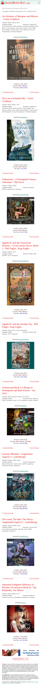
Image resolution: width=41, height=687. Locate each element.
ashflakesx (24, 117)
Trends (8, 683)
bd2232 (24, 406)
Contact (4, 683)
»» (27, 659)
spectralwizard (24, 261)
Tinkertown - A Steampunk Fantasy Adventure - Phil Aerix (19, 180)
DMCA (12, 683)
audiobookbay (30, 682)
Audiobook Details (8, 92)
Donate (36, 682)
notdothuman (24, 471)
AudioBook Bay (17, 2)
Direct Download (34, 92)
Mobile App (18, 683)
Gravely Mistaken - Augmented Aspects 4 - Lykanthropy (17, 455)
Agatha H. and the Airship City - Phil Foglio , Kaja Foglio (20, 325)
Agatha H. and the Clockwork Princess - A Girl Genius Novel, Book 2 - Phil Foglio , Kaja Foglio (20, 245)
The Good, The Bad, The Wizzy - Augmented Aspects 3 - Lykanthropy (20, 520)
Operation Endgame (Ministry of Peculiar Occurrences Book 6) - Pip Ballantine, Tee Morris (19, 587)
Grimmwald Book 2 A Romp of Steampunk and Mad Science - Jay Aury (18, 390)
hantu (24, 603)
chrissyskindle (23, 195)
